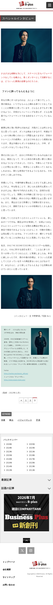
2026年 (9, 444)
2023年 (32, 448)
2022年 (9, 451)
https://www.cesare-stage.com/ (14, 380)
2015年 (32, 463)
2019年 (32, 455)
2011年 (32, 470)
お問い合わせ (9, 585)
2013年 (32, 466)
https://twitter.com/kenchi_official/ (16, 374)
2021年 (32, 451)
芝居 (38, 420)
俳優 (3, 420)
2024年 (9, 448)
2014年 (9, 466)
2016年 (9, 463)
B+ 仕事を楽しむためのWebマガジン (26, 5)
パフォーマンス (25, 420)
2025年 (32, 444)
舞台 (11, 420)
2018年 (9, 459)
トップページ (9, 562)
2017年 (32, 459)
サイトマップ (9, 577)
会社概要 (7, 569)
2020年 (9, 455)
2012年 (9, 470)
